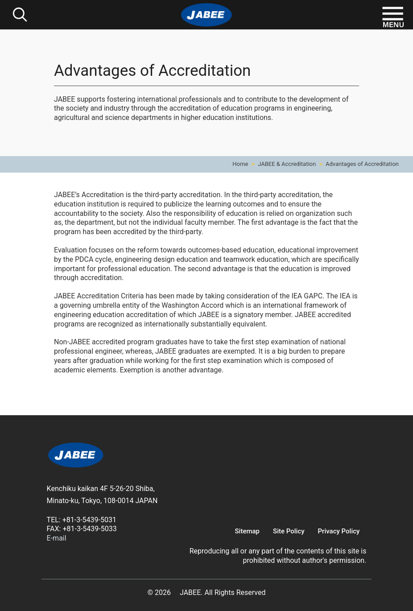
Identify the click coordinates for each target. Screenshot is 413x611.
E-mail (56, 538)
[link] (76, 456)
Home (240, 164)
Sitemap (247, 531)
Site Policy (288, 531)
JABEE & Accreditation (287, 164)
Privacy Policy (339, 531)
